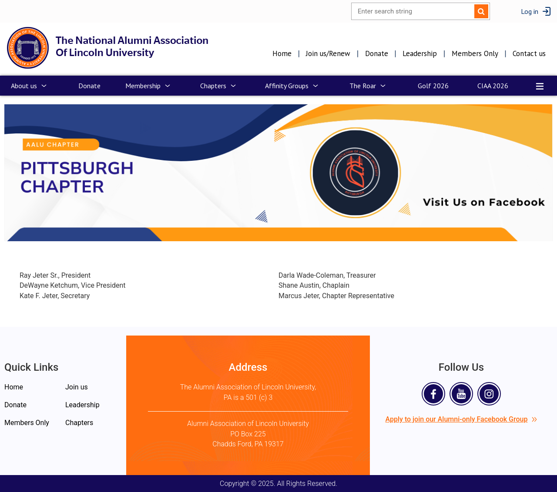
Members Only (475, 53)
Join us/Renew (328, 53)
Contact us (529, 53)
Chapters (79, 423)
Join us (76, 387)
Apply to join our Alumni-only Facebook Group (461, 419)
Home (282, 53)
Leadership (420, 53)
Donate (376, 53)
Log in (529, 11)
